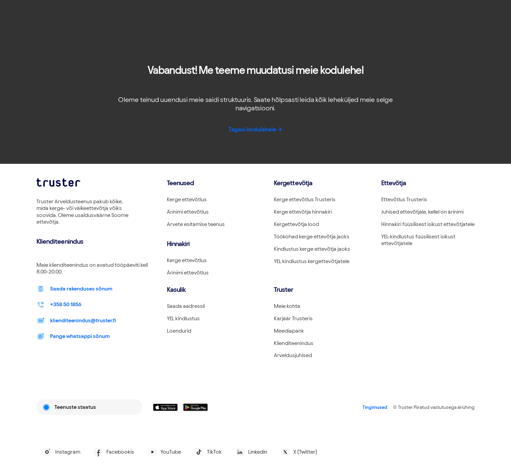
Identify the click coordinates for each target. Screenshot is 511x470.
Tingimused (375, 407)
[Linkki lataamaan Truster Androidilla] (195, 407)
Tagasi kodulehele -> (255, 129)
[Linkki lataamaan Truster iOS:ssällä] (165, 407)
